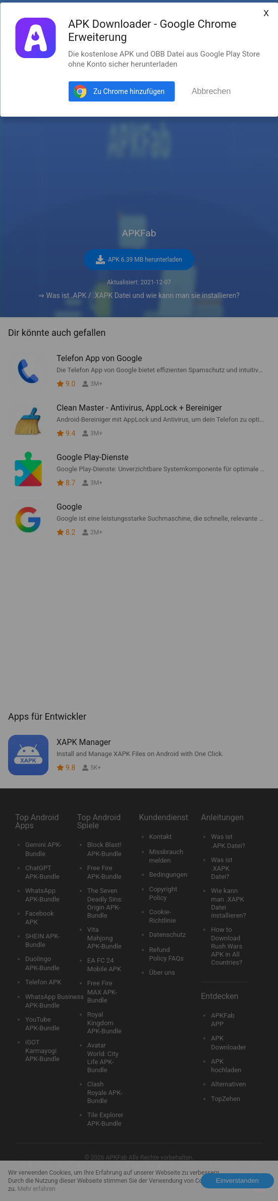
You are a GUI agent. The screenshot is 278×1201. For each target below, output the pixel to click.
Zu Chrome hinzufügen (128, 91)
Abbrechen (211, 91)
